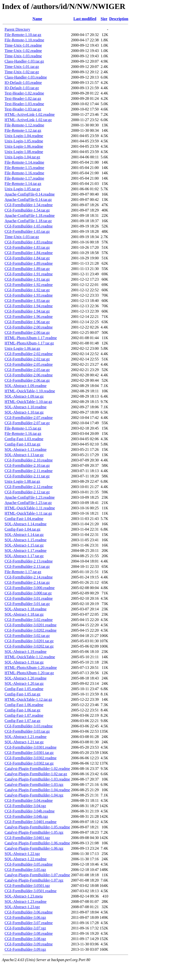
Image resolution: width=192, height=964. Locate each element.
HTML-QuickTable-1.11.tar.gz (28, 513)
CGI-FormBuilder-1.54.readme (29, 205)
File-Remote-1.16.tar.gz (23, 433)
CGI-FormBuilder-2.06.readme (29, 375)
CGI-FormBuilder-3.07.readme (29, 923)
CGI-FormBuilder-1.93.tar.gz (27, 301)
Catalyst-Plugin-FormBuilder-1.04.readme (37, 790)
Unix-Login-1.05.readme (24, 141)
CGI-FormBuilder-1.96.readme (29, 316)
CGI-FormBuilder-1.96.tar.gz (27, 322)
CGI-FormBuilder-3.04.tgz (25, 806)
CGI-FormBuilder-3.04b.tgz (26, 816)
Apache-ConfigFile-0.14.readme (30, 194)
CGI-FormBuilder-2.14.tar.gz (27, 582)
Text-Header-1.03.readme (24, 104)
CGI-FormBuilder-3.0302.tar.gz (29, 763)
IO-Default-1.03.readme (23, 82)
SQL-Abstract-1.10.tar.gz (24, 412)
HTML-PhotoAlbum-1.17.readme (31, 338)
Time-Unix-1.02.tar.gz (22, 72)
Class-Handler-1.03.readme (26, 77)
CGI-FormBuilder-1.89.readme (29, 263)
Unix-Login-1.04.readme (24, 136)
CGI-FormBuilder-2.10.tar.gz (27, 465)
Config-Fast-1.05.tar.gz (22, 694)
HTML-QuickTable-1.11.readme (30, 508)
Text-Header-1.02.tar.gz (23, 98)
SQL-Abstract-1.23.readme (25, 901)
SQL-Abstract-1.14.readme (25, 524)
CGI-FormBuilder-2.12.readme (29, 487)
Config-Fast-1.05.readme (24, 689)
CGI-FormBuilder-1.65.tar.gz (27, 231)
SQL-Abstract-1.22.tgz (22, 854)
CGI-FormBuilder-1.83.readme (29, 242)
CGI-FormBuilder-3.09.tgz (25, 949)
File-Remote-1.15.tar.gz (23, 428)
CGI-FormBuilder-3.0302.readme (31, 758)
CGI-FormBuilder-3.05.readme (29, 864)
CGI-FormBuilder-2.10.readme (29, 460)
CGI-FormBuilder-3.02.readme (29, 620)
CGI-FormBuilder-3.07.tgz (25, 928)
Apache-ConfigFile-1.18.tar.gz (28, 221)
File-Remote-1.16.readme (24, 173)
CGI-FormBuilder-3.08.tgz (25, 939)
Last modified (84, 19)
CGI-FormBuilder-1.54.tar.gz (27, 210)
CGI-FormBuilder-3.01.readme (29, 598)
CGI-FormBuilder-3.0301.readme (31, 747)
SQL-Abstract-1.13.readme (25, 449)
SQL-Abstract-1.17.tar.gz (24, 556)
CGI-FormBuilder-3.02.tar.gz (27, 636)
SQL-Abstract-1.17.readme (25, 550)
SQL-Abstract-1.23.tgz (22, 907)
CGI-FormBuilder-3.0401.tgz (27, 838)
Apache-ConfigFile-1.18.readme (30, 215)
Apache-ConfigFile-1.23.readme (30, 497)
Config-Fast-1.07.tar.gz (22, 721)
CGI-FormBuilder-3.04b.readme (30, 811)
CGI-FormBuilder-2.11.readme (29, 471)
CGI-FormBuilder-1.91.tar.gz (27, 279)
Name (37, 19)
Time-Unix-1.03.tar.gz (22, 237)
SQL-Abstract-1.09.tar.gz (24, 396)
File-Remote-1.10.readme (24, 40)
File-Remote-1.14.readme (24, 162)
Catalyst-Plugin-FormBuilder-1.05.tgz (34, 832)
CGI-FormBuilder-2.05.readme (29, 364)
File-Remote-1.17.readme (24, 178)
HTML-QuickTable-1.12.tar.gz (28, 699)
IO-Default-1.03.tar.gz (22, 88)
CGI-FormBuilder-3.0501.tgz (27, 886)
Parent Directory (17, 29)
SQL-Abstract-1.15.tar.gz (24, 545)
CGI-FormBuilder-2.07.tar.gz (27, 423)
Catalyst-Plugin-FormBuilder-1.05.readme (37, 827)
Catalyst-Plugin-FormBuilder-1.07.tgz (34, 880)
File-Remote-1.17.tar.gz (23, 572)
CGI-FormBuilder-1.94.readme (29, 306)
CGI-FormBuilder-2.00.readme (29, 327)
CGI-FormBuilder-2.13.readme (29, 561)
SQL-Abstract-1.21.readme (25, 737)
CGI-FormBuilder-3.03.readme (29, 726)
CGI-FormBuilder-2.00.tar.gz (27, 332)
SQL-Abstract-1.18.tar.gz (24, 614)
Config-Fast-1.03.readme (24, 439)
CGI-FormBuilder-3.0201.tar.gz (29, 641)
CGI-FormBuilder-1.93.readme (29, 295)
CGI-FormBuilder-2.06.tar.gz (27, 380)
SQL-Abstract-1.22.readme (25, 859)
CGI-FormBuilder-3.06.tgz (25, 917)
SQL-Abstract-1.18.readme (25, 609)
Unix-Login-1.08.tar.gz (22, 481)
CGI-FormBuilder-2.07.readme (29, 418)
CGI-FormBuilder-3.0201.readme (31, 625)
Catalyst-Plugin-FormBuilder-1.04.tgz (34, 795)
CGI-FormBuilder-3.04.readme (29, 800)
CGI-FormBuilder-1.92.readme (29, 285)
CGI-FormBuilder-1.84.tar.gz (27, 258)
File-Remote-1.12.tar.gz (23, 130)
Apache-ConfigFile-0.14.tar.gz (28, 199)
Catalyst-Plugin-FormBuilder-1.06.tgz (34, 848)
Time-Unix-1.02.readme (23, 51)
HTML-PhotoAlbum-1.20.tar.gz (29, 673)
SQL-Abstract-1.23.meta (24, 896)
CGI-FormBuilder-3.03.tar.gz (27, 731)
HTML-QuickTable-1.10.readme (30, 391)
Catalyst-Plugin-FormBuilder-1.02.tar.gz (36, 774)
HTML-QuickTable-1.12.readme (30, 657)
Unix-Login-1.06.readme (24, 146)
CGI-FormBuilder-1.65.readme (29, 226)
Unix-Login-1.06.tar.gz (22, 348)
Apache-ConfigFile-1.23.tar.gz (28, 503)
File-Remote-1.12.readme (24, 125)
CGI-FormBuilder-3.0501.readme (31, 891)
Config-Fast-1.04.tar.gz (22, 529)
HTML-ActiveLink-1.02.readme (30, 114)
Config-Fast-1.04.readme (24, 519)
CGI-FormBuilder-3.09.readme (29, 944)
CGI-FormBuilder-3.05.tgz (25, 870)
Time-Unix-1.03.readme (23, 56)
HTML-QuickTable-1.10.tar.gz (28, 402)
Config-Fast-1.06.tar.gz (22, 710)
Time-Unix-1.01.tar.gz (22, 67)
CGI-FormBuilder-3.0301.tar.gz (29, 753)
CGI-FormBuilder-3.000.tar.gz (28, 593)
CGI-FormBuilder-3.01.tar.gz (27, 604)
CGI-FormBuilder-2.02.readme (29, 354)
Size (104, 19)
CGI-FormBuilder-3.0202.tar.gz (29, 646)
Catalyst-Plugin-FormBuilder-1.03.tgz (34, 784)
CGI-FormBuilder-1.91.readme (29, 274)
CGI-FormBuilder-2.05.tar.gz (27, 370)
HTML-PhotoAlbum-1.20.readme (31, 667)
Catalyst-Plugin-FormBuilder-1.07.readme (37, 875)
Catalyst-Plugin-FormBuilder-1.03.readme (37, 779)
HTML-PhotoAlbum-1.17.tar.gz (29, 343)
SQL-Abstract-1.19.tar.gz (24, 662)
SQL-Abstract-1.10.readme (25, 407)
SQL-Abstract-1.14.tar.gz (24, 535)
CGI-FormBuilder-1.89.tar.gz (27, 269)
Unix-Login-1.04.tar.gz (22, 157)
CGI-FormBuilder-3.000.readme (30, 588)
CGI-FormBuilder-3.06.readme (29, 912)
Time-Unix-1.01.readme (23, 45)
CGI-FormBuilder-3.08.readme (29, 933)
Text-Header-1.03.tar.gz (23, 109)
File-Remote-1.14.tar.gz (23, 184)
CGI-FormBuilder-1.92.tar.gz (27, 290)
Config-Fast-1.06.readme (24, 705)
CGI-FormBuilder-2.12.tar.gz (27, 492)
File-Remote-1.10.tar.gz (23, 35)
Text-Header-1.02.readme (24, 93)
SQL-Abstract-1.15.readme (25, 540)
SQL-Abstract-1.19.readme (25, 652)
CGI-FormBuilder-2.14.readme (29, 577)
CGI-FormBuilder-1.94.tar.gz (27, 311)
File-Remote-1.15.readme (24, 168)
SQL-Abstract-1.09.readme (25, 386)
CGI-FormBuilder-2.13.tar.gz (27, 566)
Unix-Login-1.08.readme (24, 152)
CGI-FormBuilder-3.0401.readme (31, 822)
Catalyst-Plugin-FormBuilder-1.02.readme (37, 769)
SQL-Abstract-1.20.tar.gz (24, 683)
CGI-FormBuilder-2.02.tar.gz (27, 359)
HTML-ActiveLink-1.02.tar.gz (28, 120)
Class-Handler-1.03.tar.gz (24, 61)
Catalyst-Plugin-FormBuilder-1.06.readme (37, 843)
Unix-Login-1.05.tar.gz (22, 189)
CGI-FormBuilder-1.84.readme (29, 253)
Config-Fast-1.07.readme (24, 715)
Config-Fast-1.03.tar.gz (22, 444)
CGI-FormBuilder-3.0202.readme (31, 630)
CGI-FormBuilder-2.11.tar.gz (27, 476)
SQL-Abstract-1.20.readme (25, 678)
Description (118, 19)
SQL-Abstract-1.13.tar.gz (24, 455)
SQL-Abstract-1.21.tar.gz (24, 742)
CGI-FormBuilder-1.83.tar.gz (27, 247)
